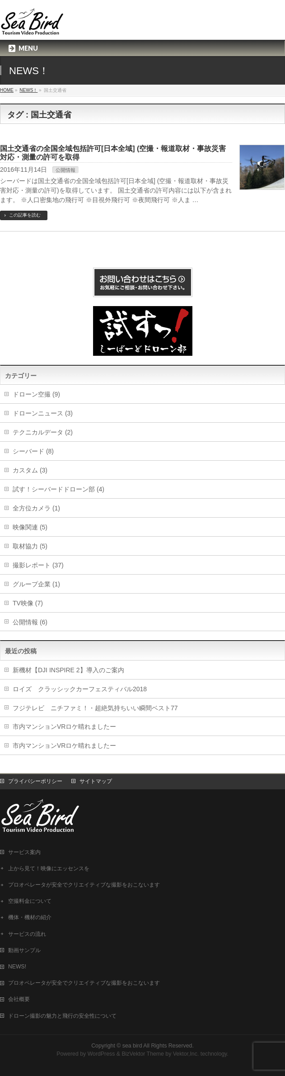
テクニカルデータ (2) (43, 432)
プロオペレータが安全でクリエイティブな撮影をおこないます (84, 885)
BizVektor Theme (142, 1054)
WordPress (101, 1054)
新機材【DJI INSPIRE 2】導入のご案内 (68, 670)
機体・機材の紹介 (29, 917)
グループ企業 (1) (36, 584)
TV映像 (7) (28, 603)
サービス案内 (24, 852)
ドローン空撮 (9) (36, 394)
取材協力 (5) (30, 546)
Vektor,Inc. (186, 1054)
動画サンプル (24, 950)
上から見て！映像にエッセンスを (48, 868)
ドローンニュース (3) (43, 413)
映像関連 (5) (30, 527)
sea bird (132, 1046)
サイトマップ (95, 781)
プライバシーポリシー (35, 781)
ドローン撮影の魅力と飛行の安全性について (62, 1016)
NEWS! (17, 966)
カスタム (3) (30, 470)
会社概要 (19, 999)
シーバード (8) (33, 451)
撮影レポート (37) (38, 565)
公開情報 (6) (30, 622)
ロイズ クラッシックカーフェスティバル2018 (80, 689)
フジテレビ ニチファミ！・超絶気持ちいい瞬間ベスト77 (95, 708)
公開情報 (65, 170)
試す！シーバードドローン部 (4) (58, 489)
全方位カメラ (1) (36, 508)
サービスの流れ (27, 934)
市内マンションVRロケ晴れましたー (64, 726)
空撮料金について (29, 901)
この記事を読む (25, 214)
